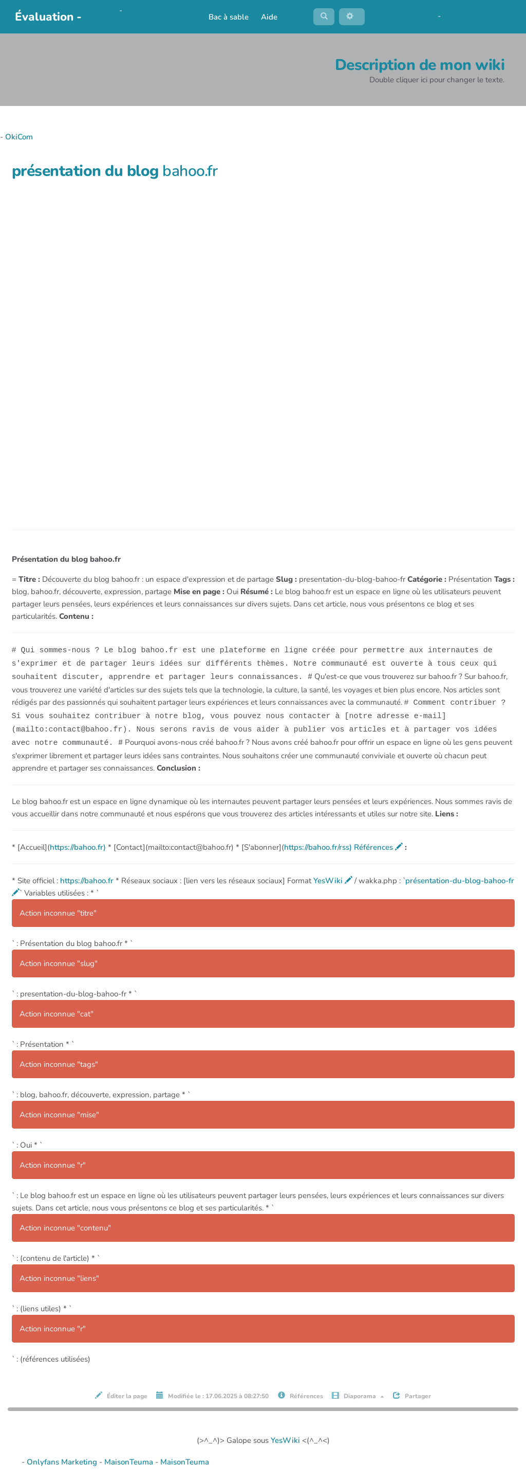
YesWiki (332, 879)
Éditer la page (121, 1394)
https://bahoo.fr (87, 879)
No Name (383, 17)
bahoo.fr (189, 173)
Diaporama (358, 1394)
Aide (266, 18)
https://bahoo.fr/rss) (318, 846)
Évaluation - (48, 18)
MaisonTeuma (129, 1460)
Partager (412, 1394)
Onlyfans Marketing (63, 1460)
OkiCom (104, 11)
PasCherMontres (118, 24)
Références (378, 846)
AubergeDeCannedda (481, 17)
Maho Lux (418, 17)
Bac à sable (225, 18)
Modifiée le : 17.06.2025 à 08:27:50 (212, 1394)
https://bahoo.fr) (78, 846)
